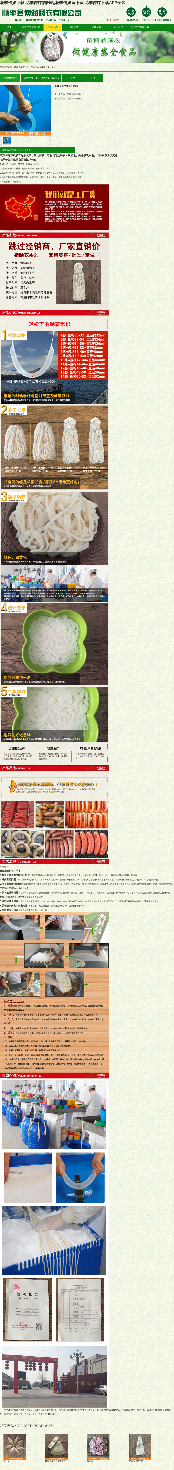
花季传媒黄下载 (21, 67)
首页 (9, 27)
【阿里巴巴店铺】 (112, 20)
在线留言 (96, 27)
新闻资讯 (74, 27)
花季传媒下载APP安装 (51, 78)
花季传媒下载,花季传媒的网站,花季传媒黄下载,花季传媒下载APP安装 (62, 2)
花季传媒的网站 (48, 67)
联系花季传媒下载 (140, 27)
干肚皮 (72, 78)
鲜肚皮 (92, 78)
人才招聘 (118, 27)
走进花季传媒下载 (31, 27)
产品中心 (53, 27)
